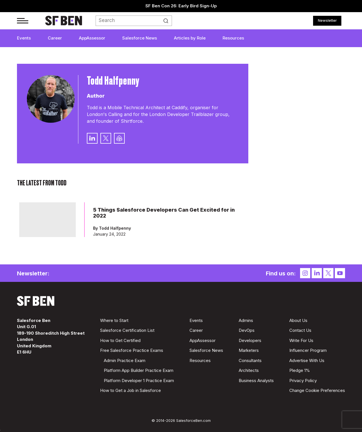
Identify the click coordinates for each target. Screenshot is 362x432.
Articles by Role (190, 38)
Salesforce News (139, 38)
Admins (246, 320)
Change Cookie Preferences (317, 390)
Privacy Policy (303, 380)
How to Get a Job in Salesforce (130, 390)
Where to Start (114, 320)
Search (167, 21)
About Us (298, 320)
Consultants (250, 360)
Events (24, 38)
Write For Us (301, 340)
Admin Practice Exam (124, 360)
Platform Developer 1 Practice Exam (139, 380)
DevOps (247, 330)
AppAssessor (92, 38)
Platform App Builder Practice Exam (138, 370)
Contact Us (300, 330)
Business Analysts (256, 380)
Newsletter (327, 20)
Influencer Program (308, 350)
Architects (249, 370)
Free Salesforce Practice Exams (131, 350)
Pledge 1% (299, 370)
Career (55, 38)
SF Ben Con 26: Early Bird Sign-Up (181, 5)
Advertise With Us (306, 360)
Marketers (249, 350)
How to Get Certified (120, 340)
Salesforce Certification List (127, 330)
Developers (250, 340)
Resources (233, 38)
